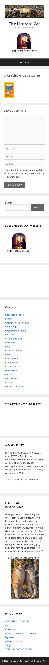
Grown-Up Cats (13, 366)
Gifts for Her (11, 358)
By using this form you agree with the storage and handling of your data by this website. (25, 173)
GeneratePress (41, 661)
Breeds (9, 318)
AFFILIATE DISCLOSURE (17, 621)
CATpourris (11, 342)
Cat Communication (15, 330)
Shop (8, 645)
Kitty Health (11, 378)
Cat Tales (10, 334)
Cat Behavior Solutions (17, 322)
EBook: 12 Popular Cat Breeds (20, 633)
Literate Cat (11, 382)
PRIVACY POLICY (13, 641)
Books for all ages (14, 314)
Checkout (10, 629)
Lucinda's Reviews (14, 386)
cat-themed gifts (13, 338)
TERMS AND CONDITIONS (18, 649)
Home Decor (11, 370)
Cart (7, 625)
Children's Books (13, 350)
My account (11, 637)
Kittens (8, 374)
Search (8, 202)
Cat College (11, 326)
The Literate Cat (24, 23)
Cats (7, 346)
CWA (7, 354)
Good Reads (11, 362)
